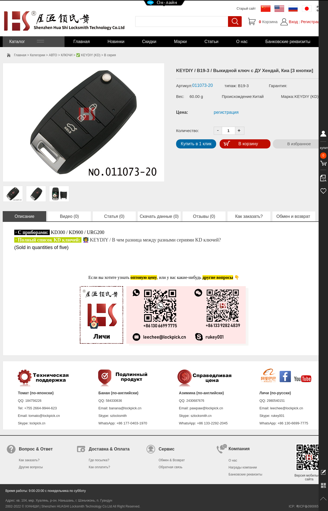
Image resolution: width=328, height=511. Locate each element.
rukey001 (277, 416)
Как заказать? (249, 216)
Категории (37, 55)
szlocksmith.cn (201, 416)
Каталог (26, 41)
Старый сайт (246, 8)
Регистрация (313, 21)
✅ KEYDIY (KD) (88, 55)
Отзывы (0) (204, 216)
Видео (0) (69, 216)
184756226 (33, 401)
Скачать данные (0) (159, 216)
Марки (180, 41)
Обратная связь (170, 467)
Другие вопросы (31, 467)
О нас (242, 41)
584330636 (114, 401)
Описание (24, 216)
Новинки (116, 41)
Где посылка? (99, 460)
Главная (81, 41)
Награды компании (243, 467)
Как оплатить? (99, 467)
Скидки (149, 41)
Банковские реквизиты (287, 41)
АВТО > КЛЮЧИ (60, 55)
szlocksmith (118, 416)
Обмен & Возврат (172, 460)
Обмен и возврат (293, 216)
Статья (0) (114, 216)
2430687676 (195, 401)
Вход (293, 21)
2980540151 (276, 401)
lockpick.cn (37, 423)
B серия (110, 55)
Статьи (212, 41)
